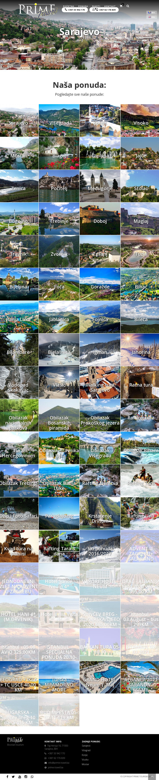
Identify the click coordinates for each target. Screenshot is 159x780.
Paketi (96, 6)
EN (151, 17)
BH (151, 12)
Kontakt (110, 6)
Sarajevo (86, 745)
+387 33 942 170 (75, 9)
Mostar (85, 764)
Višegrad (86, 750)
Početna (68, 6)
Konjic (85, 754)
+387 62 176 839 (104, 9)
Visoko (85, 759)
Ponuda (83, 6)
